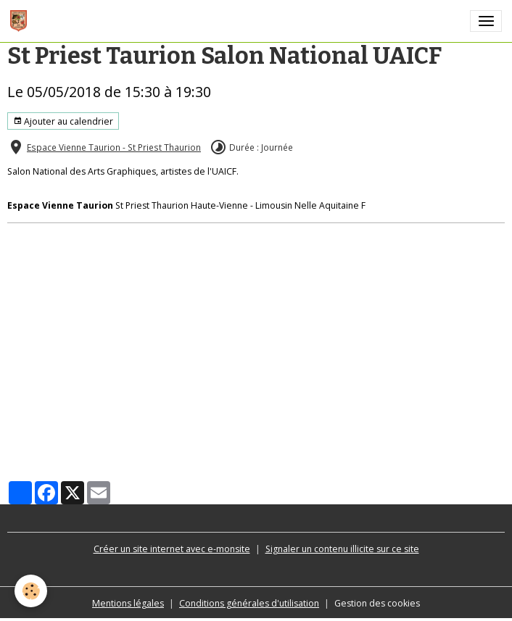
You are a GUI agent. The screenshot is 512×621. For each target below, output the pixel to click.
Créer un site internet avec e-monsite (172, 549)
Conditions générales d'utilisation (249, 603)
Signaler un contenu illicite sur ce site (342, 549)
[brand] (21, 21)
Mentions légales (128, 603)
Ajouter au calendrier (63, 121)
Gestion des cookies (377, 603)
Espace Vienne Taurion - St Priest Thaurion (114, 147)
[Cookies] (31, 591)
